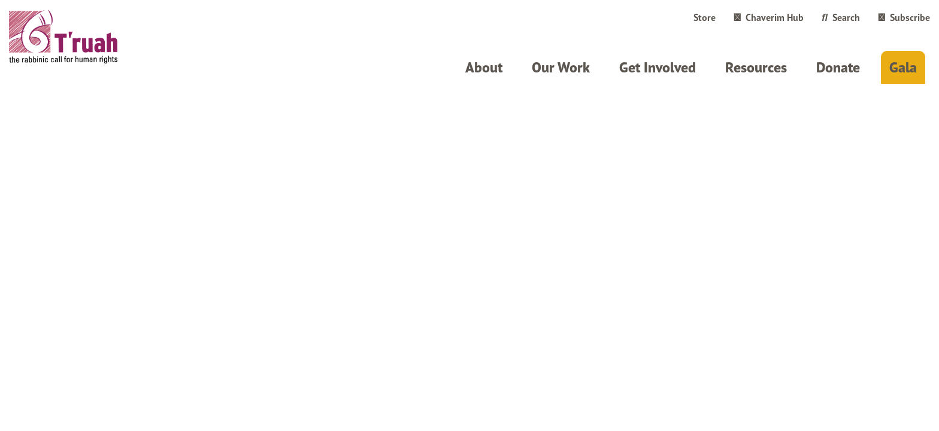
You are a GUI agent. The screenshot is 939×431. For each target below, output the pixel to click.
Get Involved (657, 67)
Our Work (561, 67)
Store (704, 17)
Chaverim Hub (769, 17)
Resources (756, 67)
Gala (903, 67)
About (483, 67)
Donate (838, 67)
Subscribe (904, 17)
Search (841, 17)
